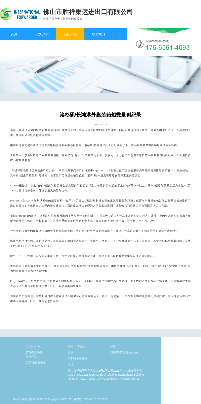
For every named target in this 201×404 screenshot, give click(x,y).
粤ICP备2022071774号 (31, 399)
